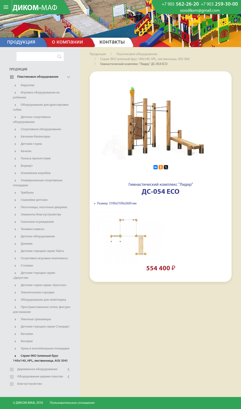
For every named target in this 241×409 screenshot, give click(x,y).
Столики (23, 265)
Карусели (23, 85)
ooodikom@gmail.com (200, 11)
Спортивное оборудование (37, 129)
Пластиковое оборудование (33, 77)
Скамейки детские (30, 200)
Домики (22, 244)
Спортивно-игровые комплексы (40, 258)
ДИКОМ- (34, 8)
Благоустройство (25, 384)
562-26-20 (180, 4)
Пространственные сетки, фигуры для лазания (41, 309)
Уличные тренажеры (32, 319)
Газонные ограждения (33, 222)
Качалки (23, 334)
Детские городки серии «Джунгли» (34, 275)
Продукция (21, 41)
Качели (22, 151)
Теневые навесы (28, 229)
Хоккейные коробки (32, 173)
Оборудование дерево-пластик (36, 376)
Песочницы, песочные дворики (40, 207)
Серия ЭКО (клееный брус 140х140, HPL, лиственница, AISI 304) (40, 358)
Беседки (23, 341)
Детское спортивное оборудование (32, 119)
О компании (67, 41)
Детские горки (27, 144)
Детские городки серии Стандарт (41, 326)
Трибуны (23, 192)
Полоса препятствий (32, 158)
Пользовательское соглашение (72, 403)
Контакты (112, 41)
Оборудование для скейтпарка (39, 300)
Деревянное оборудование (33, 369)
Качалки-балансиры (31, 136)
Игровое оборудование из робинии (36, 94)
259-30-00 (219, 4)
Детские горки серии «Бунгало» (40, 285)
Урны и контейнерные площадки (41, 348)
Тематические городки (33, 292)
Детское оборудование (34, 236)
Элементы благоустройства (37, 214)
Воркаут (23, 166)
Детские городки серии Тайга (38, 251)
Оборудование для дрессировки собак (40, 107)
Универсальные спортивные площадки (37, 182)
